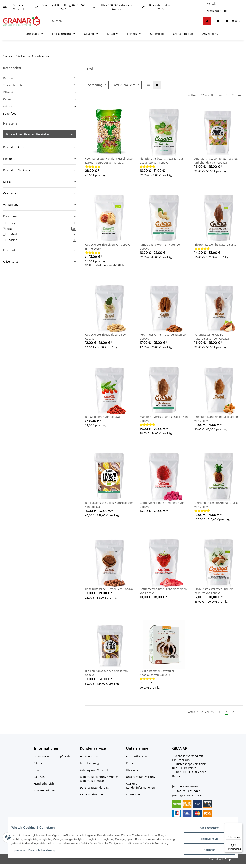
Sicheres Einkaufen (92, 794)
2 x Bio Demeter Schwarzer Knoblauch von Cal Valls (157, 673)
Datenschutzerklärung (94, 787)
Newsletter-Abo (217, 10)
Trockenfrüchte (13, 85)
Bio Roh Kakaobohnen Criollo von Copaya (106, 673)
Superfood (10, 113)
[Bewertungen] (93, 166)
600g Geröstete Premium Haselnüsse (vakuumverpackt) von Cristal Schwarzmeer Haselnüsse (109, 161)
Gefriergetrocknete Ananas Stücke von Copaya (216, 504)
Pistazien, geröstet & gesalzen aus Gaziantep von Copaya (162, 160)
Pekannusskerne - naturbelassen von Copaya (163, 336)
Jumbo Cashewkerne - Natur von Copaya (160, 246)
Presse (130, 763)
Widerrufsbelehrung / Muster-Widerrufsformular (99, 779)
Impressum (133, 794)
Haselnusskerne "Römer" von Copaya (109, 589)
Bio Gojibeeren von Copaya (102, 416)
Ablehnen (206, 848)
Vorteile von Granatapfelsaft (52, 756)
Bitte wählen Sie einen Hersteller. (28, 134)
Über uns (132, 770)
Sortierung (95, 85)
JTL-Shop (226, 859)
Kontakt (211, 3)
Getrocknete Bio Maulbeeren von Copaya (106, 336)
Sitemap (39, 763)
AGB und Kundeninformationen (140, 785)
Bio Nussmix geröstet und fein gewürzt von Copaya (214, 591)
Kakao (7, 99)
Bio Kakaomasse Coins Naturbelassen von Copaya (109, 504)
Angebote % (210, 34)
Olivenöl (8, 92)
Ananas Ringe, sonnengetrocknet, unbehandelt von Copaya (216, 160)
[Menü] (240, 825)
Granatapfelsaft (183, 34)
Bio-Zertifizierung (137, 756)
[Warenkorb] (232, 20)
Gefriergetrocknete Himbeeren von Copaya (162, 504)
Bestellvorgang (89, 763)
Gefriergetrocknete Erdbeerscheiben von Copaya (163, 591)
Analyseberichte (44, 790)
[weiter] (239, 95)
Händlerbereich (44, 783)
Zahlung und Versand (94, 770)
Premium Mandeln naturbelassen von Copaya (216, 418)
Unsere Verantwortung (140, 777)
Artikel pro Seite (124, 85)
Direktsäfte (10, 78)
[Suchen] (126, 21)
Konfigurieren (207, 838)
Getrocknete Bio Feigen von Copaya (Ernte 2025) (107, 246)
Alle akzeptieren (206, 828)
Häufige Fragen (89, 756)
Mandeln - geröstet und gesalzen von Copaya (164, 418)
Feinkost (8, 106)
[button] (218, 20)
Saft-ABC (39, 777)
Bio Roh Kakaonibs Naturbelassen (216, 244)
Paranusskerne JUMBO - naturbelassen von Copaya (211, 336)
